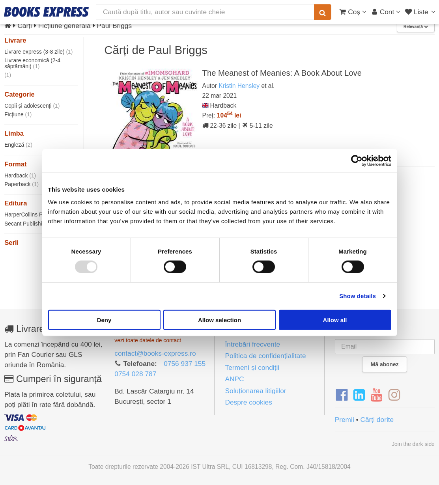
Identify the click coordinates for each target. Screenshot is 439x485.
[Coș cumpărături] (352, 12)
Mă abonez (385, 364)
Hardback (20, 175)
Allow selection (219, 319)
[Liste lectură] (421, 12)
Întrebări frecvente (252, 344)
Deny (104, 319)
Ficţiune (18, 114)
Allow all (335, 319)
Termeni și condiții (252, 367)
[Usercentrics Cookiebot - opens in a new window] (356, 161)
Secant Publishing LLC (36, 223)
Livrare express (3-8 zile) (38, 51)
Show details (357, 296)
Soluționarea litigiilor (255, 391)
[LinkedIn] (359, 395)
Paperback (21, 184)
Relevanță (416, 26)
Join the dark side (413, 444)
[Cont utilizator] (386, 12)
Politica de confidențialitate (265, 356)
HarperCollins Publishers (38, 214)
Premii (344, 419)
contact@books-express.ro (155, 353)
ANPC (234, 379)
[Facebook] (342, 395)
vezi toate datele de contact (147, 340)
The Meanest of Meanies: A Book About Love (282, 73)
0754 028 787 (135, 374)
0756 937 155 (184, 363)
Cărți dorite (377, 419)
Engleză (18, 145)
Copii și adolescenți (32, 106)
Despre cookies (248, 402)
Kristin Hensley (239, 85)
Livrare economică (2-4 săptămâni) (32, 63)
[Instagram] (394, 395)
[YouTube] (376, 395)
